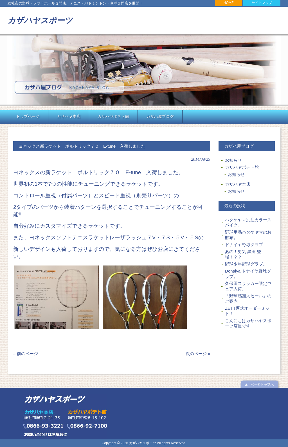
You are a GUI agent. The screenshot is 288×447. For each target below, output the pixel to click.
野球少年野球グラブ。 (246, 264)
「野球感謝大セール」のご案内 (248, 298)
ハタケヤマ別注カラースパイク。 (248, 222)
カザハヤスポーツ (40, 20)
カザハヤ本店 (237, 184)
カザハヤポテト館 (242, 167)
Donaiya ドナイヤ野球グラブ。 (248, 274)
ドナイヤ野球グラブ (244, 244)
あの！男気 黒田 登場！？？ (243, 254)
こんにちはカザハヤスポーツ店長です (248, 323)
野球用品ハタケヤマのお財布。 (248, 235)
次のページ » (198, 353)
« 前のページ (25, 353)
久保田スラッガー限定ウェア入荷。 (248, 286)
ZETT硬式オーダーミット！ (247, 311)
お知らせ (233, 160)
